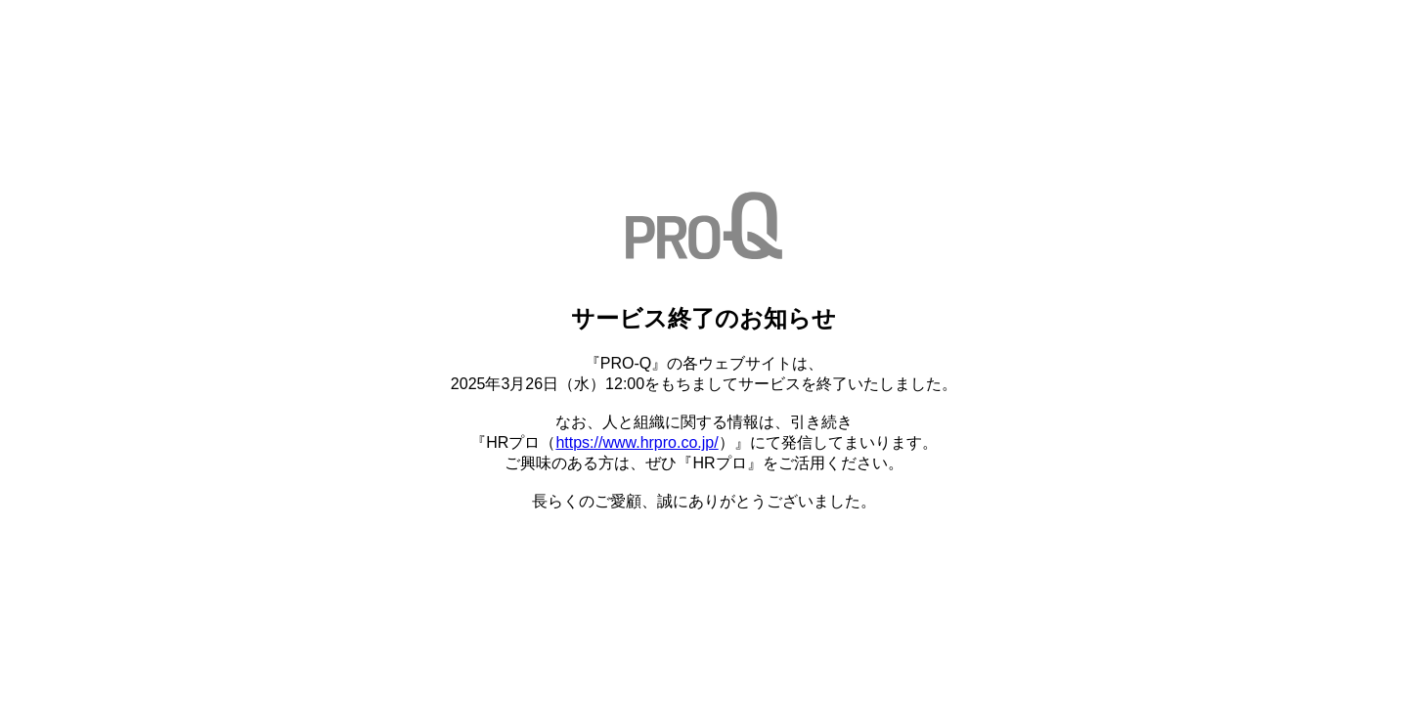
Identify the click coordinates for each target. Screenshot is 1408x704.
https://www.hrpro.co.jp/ (636, 442)
